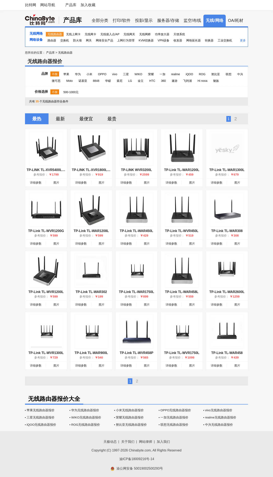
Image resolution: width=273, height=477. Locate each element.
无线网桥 (145, 34)
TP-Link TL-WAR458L (181, 292)
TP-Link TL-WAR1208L (91, 231)
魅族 (216, 80)
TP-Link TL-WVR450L (181, 231)
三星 (126, 74)
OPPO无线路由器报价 (175, 410)
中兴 (240, 74)
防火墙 (77, 40)
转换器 (209, 40)
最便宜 (86, 118)
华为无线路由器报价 (85, 410)
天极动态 (110, 441)
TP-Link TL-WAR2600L (227, 292)
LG (130, 80)
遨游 (174, 80)
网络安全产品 (104, 40)
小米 (89, 74)
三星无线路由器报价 (41, 417)
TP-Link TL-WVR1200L (46, 292)
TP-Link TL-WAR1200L (181, 170)
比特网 (30, 5)
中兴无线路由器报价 (219, 424)
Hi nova (202, 80)
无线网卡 (90, 34)
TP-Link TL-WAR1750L (136, 292)
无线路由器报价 (44, 61)
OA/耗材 (235, 20)
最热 (36, 118)
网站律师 (145, 441)
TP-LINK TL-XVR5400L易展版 (49, 170)
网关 (89, 40)
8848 (96, 80)
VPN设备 (164, 40)
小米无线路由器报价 (130, 410)
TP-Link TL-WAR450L (136, 231)
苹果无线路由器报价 (41, 410)
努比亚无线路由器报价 (131, 424)
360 (163, 80)
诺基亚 (82, 80)
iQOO (189, 74)
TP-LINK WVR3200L (136, 170)
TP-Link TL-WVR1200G (46, 231)
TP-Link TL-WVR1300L (46, 353)
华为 (78, 74)
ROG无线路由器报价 (85, 424)
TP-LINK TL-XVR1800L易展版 (94, 170)
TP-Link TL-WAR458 (227, 353)
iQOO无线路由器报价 (41, 424)
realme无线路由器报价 (220, 417)
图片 (56, 182)
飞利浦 (187, 80)
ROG (202, 74)
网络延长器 (193, 40)
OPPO (102, 74)
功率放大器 (162, 34)
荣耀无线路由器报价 (130, 417)
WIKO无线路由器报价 (86, 417)
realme (175, 74)
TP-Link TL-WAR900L (91, 353)
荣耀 (151, 74)
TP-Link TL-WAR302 (91, 292)
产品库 (70, 5)
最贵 (111, 118)
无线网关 (129, 34)
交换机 (64, 40)
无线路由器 (54, 34)
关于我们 (127, 441)
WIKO (138, 74)
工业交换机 (225, 40)
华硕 (108, 80)
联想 (228, 74)
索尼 (119, 80)
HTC (152, 80)
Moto (69, 80)
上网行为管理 (125, 40)
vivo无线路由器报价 (218, 410)
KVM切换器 (146, 40)
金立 (141, 80)
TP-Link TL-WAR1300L (227, 170)
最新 (60, 118)
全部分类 (100, 20)
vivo (114, 74)
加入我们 (163, 441)
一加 (162, 74)
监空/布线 (192, 20)
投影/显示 (144, 20)
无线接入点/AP (110, 34)
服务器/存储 (168, 20)
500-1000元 (70, 92)
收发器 (177, 40)
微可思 (56, 80)
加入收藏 (88, 5)
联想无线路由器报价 (174, 424)
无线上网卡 (73, 34)
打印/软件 (122, 20)
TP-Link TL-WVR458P (136, 353)
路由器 (51, 40)
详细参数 (36, 182)
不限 (55, 74)
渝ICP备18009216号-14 (136, 459)
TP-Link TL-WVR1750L (181, 353)
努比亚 (215, 74)
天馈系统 (179, 34)
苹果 (66, 74)
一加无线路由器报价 (174, 417)
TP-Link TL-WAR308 (227, 231)
